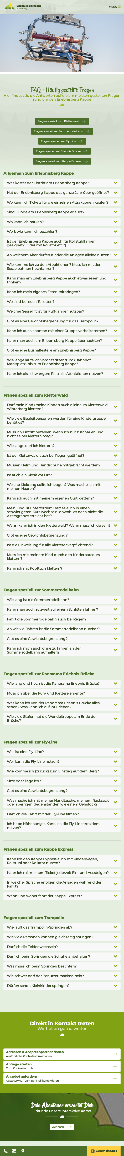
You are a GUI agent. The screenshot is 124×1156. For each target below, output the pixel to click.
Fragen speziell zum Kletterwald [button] (58, 121)
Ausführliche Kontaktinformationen (35, 1054)
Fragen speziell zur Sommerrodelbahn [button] (58, 131)
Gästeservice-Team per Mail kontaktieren (32, 1078)
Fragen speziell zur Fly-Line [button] (58, 141)
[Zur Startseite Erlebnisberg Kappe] (22, 8)
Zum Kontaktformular (20, 1066)
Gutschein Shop (104, 1151)
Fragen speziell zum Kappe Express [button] (58, 161)
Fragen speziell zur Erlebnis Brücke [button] (58, 151)
